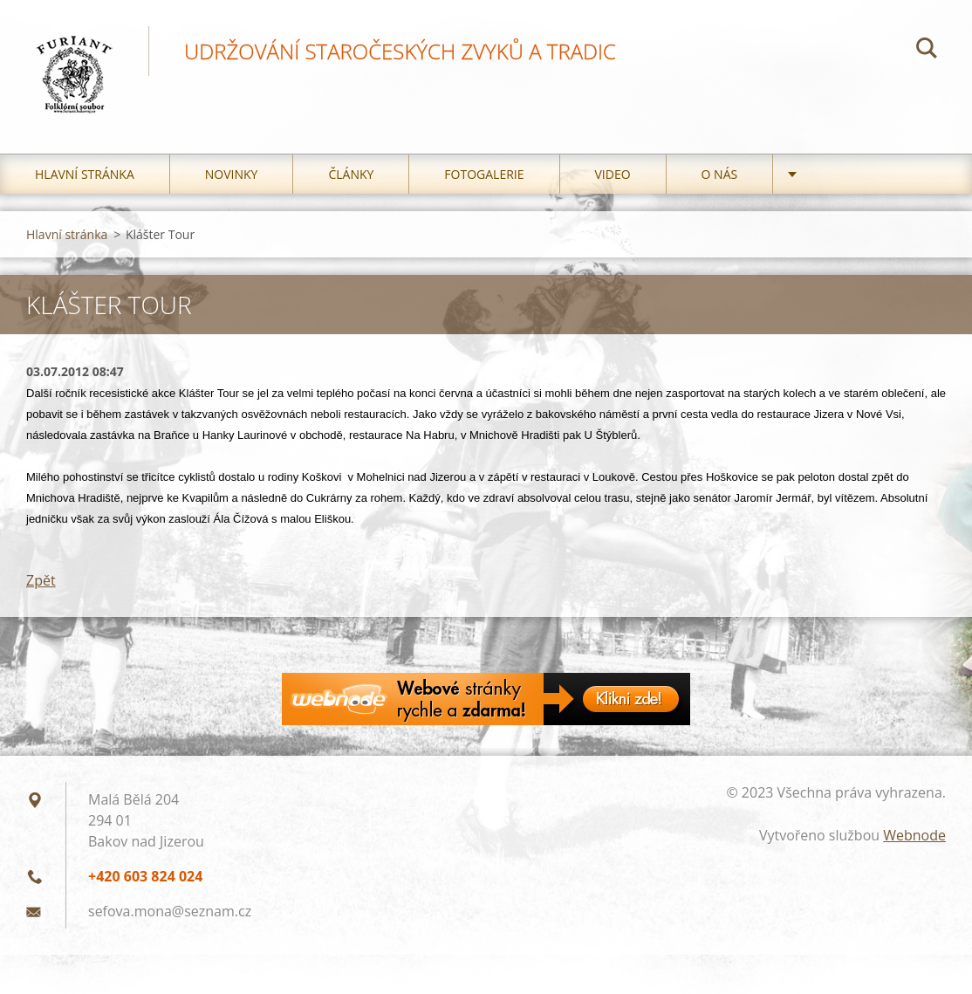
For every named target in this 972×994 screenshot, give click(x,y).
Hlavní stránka (84, 174)
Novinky (231, 174)
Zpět (41, 580)
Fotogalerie (484, 174)
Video (613, 174)
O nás (720, 174)
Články (350, 174)
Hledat (926, 50)
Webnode (914, 835)
